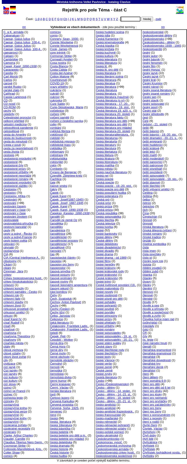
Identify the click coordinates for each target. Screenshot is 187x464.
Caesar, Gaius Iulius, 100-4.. (22, 42)
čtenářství (148, 370)
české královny (106, 268)
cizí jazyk (9, 367)
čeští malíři (149, 155)
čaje (52, 182)
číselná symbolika (154, 244)
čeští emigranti (152, 141)
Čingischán (149, 216)
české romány (105, 329)
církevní (8, 285)
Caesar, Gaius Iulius (16, 39)
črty (144, 336)
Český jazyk (150, 76)
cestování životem (15, 216)
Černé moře (58, 353)
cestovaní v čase (14, 209)
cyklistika (56, 148)
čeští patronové (152, 165)
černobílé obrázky (62, 360)
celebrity (9, 114)
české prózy (104, 319)
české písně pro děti (109, 298)
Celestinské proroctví (17, 117)
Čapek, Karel (58, 206)
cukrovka (56, 100)
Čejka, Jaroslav (60, 315)
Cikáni (7, 264)
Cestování (10, 199)
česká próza (104, 206)
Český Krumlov (152, 83)
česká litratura (105, 158)
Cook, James (59, 49)
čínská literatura (153, 227)
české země (104, 367)
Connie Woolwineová (64, 45)
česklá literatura (106, 377)
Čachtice (56, 179)
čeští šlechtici (151, 186)
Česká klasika (105, 45)
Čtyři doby (149, 435)
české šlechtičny (107, 353)
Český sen (149, 97)
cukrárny (55, 90)
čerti (53, 394)
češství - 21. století (154, 124)
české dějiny (104, 237)
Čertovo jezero (59, 398)
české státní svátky (108, 343)
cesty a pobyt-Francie (17, 237)
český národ (150, 86)
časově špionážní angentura (68, 285)
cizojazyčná (11, 404)
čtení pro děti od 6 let (156, 387)
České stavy (104, 346)
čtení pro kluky (152, 394)
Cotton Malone (59, 76)
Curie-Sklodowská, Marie (66, 107)
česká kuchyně (106, 52)
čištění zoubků (152, 268)
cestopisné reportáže (17, 175)
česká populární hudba (111, 192)
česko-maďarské (107, 418)
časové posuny (60, 274)
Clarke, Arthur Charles (18, 435)
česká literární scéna (109, 76)
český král (149, 80)
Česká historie (59, 452)
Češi (145, 121)
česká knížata (105, 49)
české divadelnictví (108, 247)
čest (145, 117)
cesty (7, 230)
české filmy (103, 261)
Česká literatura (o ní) (110, 100)
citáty (7, 346)
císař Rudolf (11, 322)
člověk (146, 302)
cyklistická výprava (62, 141)
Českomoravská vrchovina (113, 445)
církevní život (12, 305)
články (146, 285)
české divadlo (105, 251)
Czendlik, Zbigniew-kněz (66, 175)
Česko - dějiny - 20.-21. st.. (114, 401)
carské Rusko (12, 86)
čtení (145, 374)
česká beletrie (59, 432)
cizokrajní (9, 432)
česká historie (59, 449)
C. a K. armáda (13, 32)
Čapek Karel (58, 196)
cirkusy (8, 315)
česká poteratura (107, 196)
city (5, 360)
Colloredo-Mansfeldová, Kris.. (23, 449)
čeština (147, 196)
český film (149, 66)
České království (107, 278)
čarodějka (56, 223)
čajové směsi (58, 186)
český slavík (150, 100)
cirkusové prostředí (16, 309)
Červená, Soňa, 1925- (64, 408)
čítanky (147, 278)
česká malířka (105, 165)
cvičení (54, 114)
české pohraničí (106, 305)
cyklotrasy (56, 155)
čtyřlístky (148, 456)
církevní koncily (13, 288)
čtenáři (146, 346)
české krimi (103, 281)
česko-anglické (106, 408)
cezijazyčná (11, 251)
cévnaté (8, 247)
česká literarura (106, 80)
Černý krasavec (60, 384)
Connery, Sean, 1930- (64, 39)
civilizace (9, 363)
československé (153, 32)
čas (52, 254)
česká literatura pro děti (111, 121)
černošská (57, 374)
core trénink (58, 52)
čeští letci (148, 151)
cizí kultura (10, 377)
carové (7, 83)
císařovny (9, 339)
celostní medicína (15, 124)
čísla (145, 247)
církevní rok (11, 295)
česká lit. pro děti (107, 69)
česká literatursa (107, 138)
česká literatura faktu (110, 117)
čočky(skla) (150, 322)
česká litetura (104, 155)
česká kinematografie (110, 42)
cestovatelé (10, 220)
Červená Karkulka (62, 401)
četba (146, 199)
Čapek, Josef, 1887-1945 (67, 203)
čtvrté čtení (149, 425)
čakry (53, 189)
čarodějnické (58, 237)
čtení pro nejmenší (154, 398)
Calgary (8, 56)
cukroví (55, 97)
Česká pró (103, 199)
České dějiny (104, 240)
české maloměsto (107, 288)
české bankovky (106, 233)
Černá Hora (58, 346)
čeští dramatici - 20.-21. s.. (160, 138)
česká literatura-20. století (113, 131)
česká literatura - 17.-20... (113, 104)
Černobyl (56, 363)
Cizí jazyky (10, 370)
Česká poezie (105, 182)
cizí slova (9, 384)
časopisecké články (63, 257)
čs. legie (147, 339)
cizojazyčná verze (15, 411)
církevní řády (12, 298)
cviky (53, 124)
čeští (145, 127)
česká (54, 418)
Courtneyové (58, 80)
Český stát (149, 110)
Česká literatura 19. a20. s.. (114, 110)
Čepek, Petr (58, 336)
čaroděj (55, 216)
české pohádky (106, 302)
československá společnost (114, 456)
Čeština (147, 192)
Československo (153, 39)
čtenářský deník (152, 367)
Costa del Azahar (61, 73)
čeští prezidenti (152, 172)
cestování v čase (14, 213)
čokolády (148, 326)
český (146, 52)
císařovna (9, 333)
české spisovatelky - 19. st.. (114, 336)
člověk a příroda (153, 309)
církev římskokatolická (18, 281)
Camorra (9, 62)
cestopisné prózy (14, 168)
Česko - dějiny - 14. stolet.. (113, 391)
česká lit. (102, 66)
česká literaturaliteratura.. (112, 134)
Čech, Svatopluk (61, 298)
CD (5, 100)
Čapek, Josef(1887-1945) (67, 199)
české (100, 230)
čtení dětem (150, 377)
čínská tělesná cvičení (157, 230)
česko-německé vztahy (111, 428)
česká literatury (106, 145)
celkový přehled (13, 121)
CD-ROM (9, 107)
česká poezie (104, 179)
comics (8, 456)
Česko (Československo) (112, 384)
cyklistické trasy (60, 145)
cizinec (8, 394)
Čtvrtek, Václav (152, 428)
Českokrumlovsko (107, 439)
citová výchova (13, 350)
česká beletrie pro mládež (67, 439)
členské (147, 298)
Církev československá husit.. (23, 278)
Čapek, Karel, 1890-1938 (66, 209)
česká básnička (60, 428)
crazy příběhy (59, 86)
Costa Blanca (59, 66)
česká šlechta (105, 220)
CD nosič (9, 104)
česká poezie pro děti (110, 189)
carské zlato (11, 90)
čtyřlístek (148, 445)
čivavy (146, 281)
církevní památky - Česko (20, 292)
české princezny (106, 315)
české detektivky (107, 244)
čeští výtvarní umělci (156, 189)
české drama (104, 254)
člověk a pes (150, 305)
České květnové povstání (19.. (116, 285)
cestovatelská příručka (18, 223)
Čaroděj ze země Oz (63, 220)
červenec (56, 411)
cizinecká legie (13, 398)
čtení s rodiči (150, 421)
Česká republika (106, 213)
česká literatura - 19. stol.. (113, 107)
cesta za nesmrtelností (18, 148)
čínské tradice (151, 237)
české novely (104, 292)
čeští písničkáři (152, 168)
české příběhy (105, 326)
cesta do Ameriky (14, 134)
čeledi (54, 333)
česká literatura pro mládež (114, 127)
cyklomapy (57, 151)
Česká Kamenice (107, 39)
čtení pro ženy (151, 408)
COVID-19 (57, 83)
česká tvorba (104, 227)
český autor (150, 56)
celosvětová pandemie (18, 127)
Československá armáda (112, 449)
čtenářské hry (151, 363)
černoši (55, 367)
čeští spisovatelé (153, 175)
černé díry (56, 350)
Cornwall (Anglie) (61, 59)
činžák (146, 240)
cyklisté (55, 138)
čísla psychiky (151, 254)
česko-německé (106, 421)
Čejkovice (56, 319)
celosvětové (11, 131)
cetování (9, 244)
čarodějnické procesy (64, 240)
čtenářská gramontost (156, 350)
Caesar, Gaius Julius (17, 45)
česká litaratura (106, 73)
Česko (100, 380)
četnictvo (148, 206)
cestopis (8, 155)
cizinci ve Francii (14, 391)
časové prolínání (61, 278)
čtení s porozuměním (156, 415)
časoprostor (58, 268)
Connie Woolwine (61, 42)
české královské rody (110, 271)
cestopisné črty (13, 165)
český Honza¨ (151, 69)
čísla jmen (149, 251)
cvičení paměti (59, 117)
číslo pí (147, 257)
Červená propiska (62, 404)
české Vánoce (105, 360)
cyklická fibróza (60, 131)
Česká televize (105, 223)
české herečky (105, 264)
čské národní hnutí (154, 343)
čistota (146, 264)
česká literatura (60, 421)
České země (104, 370)
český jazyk (150, 73)
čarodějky (56, 227)
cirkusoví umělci (14, 312)
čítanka (147, 274)
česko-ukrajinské (107, 435)
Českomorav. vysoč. (109, 442)
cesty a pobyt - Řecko (17, 233)
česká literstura (106, 148)
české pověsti (105, 309)
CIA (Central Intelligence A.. (21, 257)
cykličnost (56, 134)
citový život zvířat (14, 356)
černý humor (58, 380)
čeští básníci (150, 131)
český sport (150, 107)
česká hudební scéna (110, 32)
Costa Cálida (58, 69)
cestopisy (9, 192)
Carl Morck (10, 76)
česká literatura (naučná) (112, 97)
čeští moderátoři (153, 158)
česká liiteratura (106, 62)
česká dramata (60, 445)
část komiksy (58, 292)
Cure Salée (57, 104)
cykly (53, 165)
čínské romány (152, 233)
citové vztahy (12, 353)
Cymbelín (56, 168)
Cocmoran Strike (14, 445)
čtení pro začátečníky (156, 404)
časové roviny (59, 281)
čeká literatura (59, 322)
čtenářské (148, 356)
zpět (158, 19)
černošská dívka (61, 377)
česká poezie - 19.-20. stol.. (114, 186)
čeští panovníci (152, 162)
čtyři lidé (147, 439)
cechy (7, 110)
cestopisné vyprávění (17, 182)
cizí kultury (10, 380)
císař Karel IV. (12, 319)
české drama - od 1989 (111, 257)
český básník (151, 59)
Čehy (53, 295)
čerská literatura (60, 391)
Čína (145, 213)
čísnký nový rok (152, 261)
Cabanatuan (11, 35)
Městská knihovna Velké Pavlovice (81, 2)
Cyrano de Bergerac (63, 172)
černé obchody (60, 356)
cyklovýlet (56, 162)
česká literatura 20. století (113, 114)
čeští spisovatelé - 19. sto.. (160, 179)
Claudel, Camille (14, 439)
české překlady (106, 322)
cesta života (11, 151)
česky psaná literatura (157, 90)
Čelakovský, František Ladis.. (69, 326)
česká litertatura (106, 151)
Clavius (125, 2)
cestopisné (10, 162)
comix (54, 35)
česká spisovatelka (108, 216)
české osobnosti (106, 295)
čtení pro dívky (152, 391)
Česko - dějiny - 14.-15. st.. (114, 394)
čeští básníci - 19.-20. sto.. (160, 134)
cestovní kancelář (15, 227)
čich (145, 209)
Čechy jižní (57, 312)
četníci (146, 203)
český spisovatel (153, 104)
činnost (147, 220)
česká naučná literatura (111, 172)
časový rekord (59, 288)
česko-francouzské (108, 415)
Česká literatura (106, 90)
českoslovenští (152, 49)
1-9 (37, 19)
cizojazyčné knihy (15, 418)
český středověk (153, 114)
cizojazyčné (11, 415)
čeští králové (150, 148)
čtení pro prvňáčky (154, 401)
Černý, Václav (59, 387)
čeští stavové (151, 182)
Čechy (54, 305)
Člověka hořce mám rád (158, 319)
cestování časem (14, 206)
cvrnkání (55, 127)
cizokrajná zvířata (15, 425)
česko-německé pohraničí (113, 425)
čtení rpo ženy (151, 411)
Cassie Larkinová (14, 97)
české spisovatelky (108, 333)
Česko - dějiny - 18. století (113, 398)
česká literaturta (106, 141)
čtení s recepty (152, 418)
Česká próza (104, 209)
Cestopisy (10, 189)
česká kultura (104, 56)
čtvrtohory (149, 432)
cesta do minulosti (15, 141)
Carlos (7, 80)
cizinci (7, 387)
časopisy (56, 261)
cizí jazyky (10, 374)
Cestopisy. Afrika (14, 196)
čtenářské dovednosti (156, 360)
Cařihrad (9, 93)
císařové (9, 329)
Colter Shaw (11, 452)
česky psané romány (156, 93)
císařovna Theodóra (16, 336)
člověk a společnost (155, 312)
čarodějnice (57, 233)
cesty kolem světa (15, 240)
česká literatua (105, 83)
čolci (145, 329)
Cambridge (10, 59)
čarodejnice (57, 230)
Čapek (54, 192)
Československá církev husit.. (115, 452)
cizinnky (8, 401)
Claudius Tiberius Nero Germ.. (23, 442)
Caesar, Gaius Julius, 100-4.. (22, 49)
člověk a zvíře (151, 315)
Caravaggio (11, 69)
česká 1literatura (61, 425)
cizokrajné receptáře (16, 428)
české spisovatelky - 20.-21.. (115, 339)
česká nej (102, 175)
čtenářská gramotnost (156, 353)
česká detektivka (61, 442)
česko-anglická (106, 404)
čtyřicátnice (150, 442)
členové (147, 295)
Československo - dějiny (158, 42)
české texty (103, 356)
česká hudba (58, 456)
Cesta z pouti (12, 145)
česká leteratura (106, 59)
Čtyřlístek (148, 449)
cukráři (54, 93)
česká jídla (103, 35)
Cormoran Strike (61, 56)
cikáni (7, 268)
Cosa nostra (58, 62)
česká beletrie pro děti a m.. (68, 435)
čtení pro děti (151, 384)
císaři (7, 326)
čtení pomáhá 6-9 (154, 380)
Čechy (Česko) (60, 309)
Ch (65, 19)
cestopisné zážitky (15, 186)
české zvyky (104, 374)
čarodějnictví (58, 244)
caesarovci (10, 52)
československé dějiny (157, 35)
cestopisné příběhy (16, 172)
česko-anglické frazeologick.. (115, 411)
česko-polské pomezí (110, 432)
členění (147, 288)
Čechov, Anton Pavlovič (65, 302)
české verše (104, 363)
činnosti (147, 223)
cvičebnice (57, 110)
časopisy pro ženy (62, 264)
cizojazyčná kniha (15, 408)
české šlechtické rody (110, 350)
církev (7, 274)
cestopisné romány (16, 179)
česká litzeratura (107, 162)
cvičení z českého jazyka (66, 121)
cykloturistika (58, 158)
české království (106, 274)
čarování (55, 251)
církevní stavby (13, 302)
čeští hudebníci (152, 145)
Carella (8, 73)
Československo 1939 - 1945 (161, 45)
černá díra (56, 343)
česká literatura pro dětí (111, 124)
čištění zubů (150, 271)
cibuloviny (10, 261)
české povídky (105, 312)
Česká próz (103, 203)
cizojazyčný (11, 421)
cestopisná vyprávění (17, 158)
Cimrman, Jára (13, 271)
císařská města (13, 343)
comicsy (55, 32)
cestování (9, 203)
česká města (104, 168)
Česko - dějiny (105, 387)
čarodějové (57, 247)
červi (53, 415)
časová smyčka (60, 271)
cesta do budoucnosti (17, 138)
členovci (147, 292)
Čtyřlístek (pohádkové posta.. (161, 452)
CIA (5, 254)
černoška (56, 370)
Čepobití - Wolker (61, 339)
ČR (144, 333)
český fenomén (152, 62)
